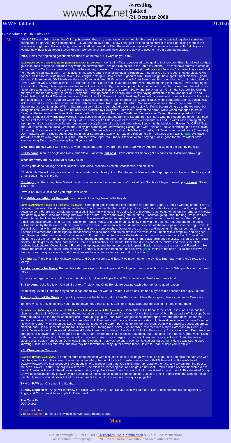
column (125, 39)
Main (10, 40)
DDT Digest (35, 413)
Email (24, 410)
